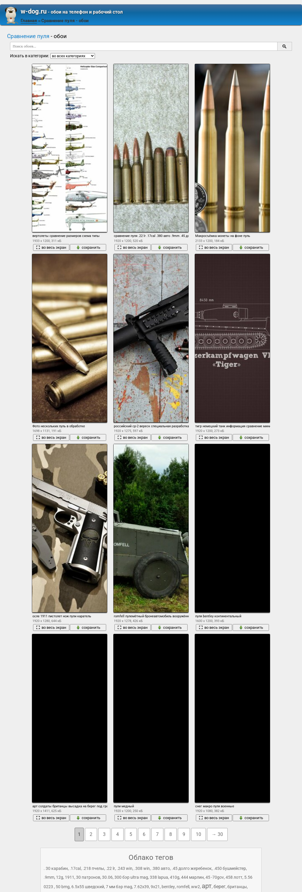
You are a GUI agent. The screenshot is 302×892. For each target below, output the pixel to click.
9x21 (155, 886)
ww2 (195, 886)
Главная (29, 20)
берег (220, 886)
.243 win (124, 868)
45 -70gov (215, 877)
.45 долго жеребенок (192, 868)
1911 (69, 877)
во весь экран (51, 247)
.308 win (142, 868)
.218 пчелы (93, 868)
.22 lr (110, 868)
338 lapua (159, 877)
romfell (183, 886)
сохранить (88, 247)
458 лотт (234, 877)
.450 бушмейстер (230, 868)
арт (207, 886)
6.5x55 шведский (87, 886)
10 (198, 834)
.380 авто (161, 868)
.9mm (49, 877)
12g (59, 877)
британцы (237, 886)
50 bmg (63, 886)
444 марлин (192, 877)
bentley (168, 886)
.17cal (75, 868)
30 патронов (88, 877)
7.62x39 (141, 886)
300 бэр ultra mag (131, 877)
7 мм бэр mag (119, 886)
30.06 (107, 877)
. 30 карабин (56, 868)
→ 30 (217, 834)
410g (174, 877)
